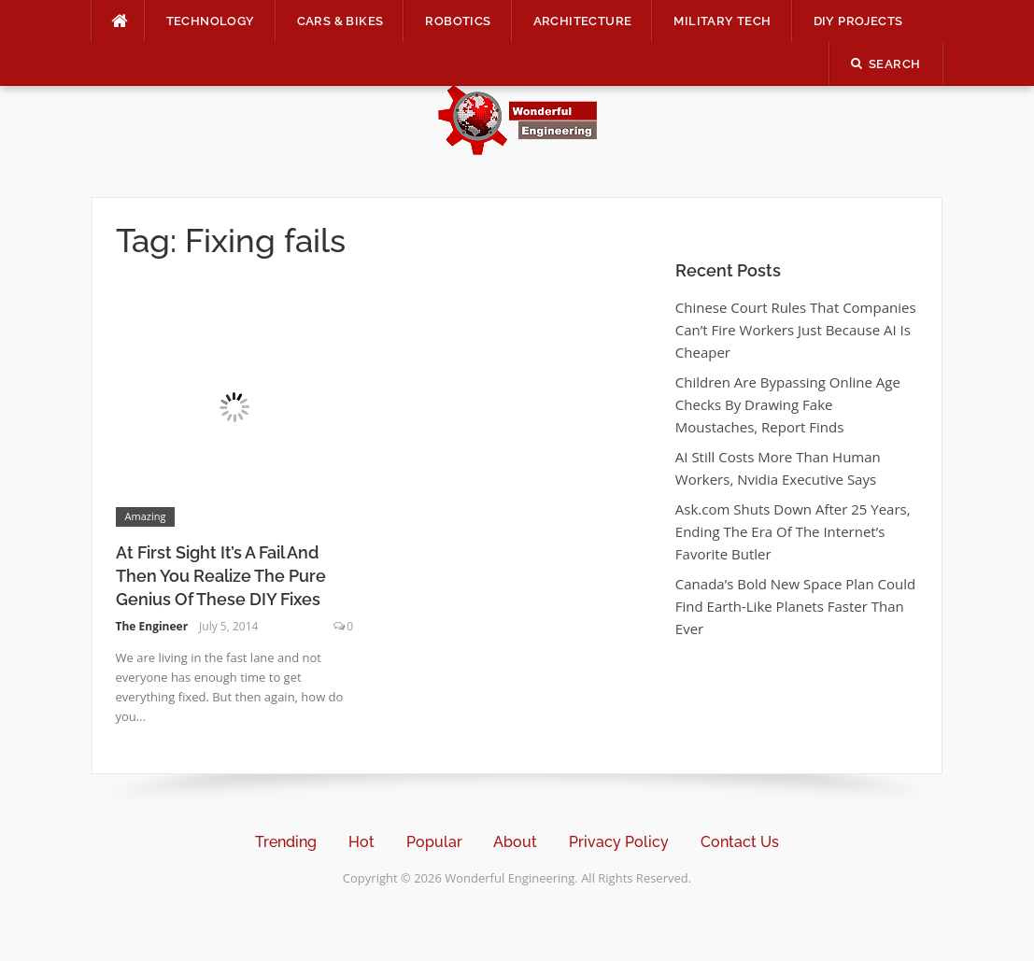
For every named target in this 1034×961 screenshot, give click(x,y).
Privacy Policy (619, 842)
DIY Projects (858, 21)
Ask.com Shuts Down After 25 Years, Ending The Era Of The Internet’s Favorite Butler (793, 531)
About (515, 842)
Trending (286, 842)
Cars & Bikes (340, 21)
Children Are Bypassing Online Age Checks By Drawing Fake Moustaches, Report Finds (787, 404)
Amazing (145, 516)
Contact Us (740, 842)
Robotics (457, 21)
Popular (434, 842)
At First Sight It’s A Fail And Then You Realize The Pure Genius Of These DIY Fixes (221, 576)
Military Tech (722, 21)
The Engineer (152, 626)
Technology (210, 21)
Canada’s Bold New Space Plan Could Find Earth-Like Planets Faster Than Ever (795, 606)
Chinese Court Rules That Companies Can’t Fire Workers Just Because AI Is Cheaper (795, 329)
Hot (361, 842)
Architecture (582, 21)
